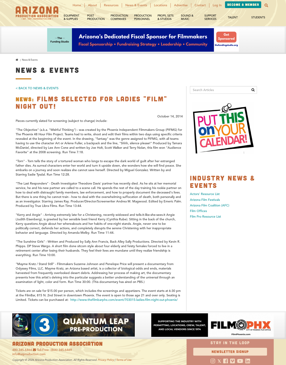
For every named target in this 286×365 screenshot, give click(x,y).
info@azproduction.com (29, 354)
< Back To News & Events (37, 88)
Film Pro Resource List (205, 217)
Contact (200, 5)
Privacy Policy (106, 359)
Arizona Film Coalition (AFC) (209, 205)
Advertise (181, 5)
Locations (160, 5)
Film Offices (198, 211)
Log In (217, 5)
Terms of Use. (124, 359)
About (92, 5)
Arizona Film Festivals (205, 200)
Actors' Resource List (205, 194)
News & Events (136, 5)
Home (77, 5)
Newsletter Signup (230, 351)
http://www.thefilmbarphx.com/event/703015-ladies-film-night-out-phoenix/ (124, 300)
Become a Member (243, 4)
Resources (111, 5)
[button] (266, 5)
